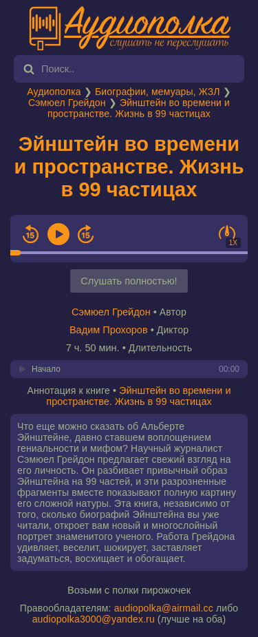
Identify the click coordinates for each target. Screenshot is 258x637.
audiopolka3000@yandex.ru (93, 619)
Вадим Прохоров (108, 329)
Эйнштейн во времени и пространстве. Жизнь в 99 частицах (138, 108)
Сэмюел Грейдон (67, 102)
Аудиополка (53, 91)
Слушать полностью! (128, 280)
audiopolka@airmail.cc (163, 608)
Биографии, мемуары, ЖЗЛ (157, 91)
